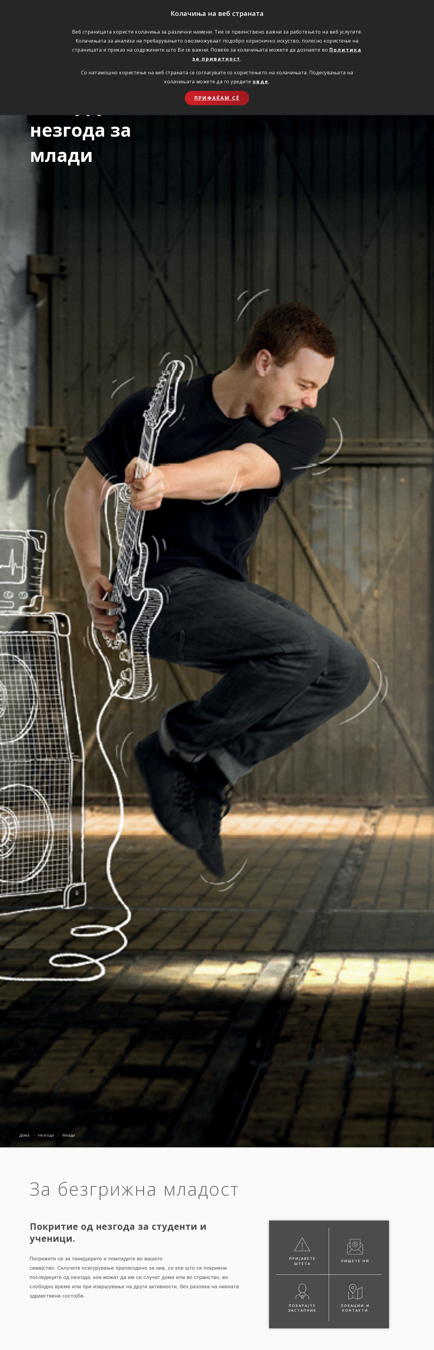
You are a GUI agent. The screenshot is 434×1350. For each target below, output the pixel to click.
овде (261, 81)
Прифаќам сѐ (217, 98)
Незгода (46, 1134)
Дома (24, 1134)
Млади (68, 1134)
